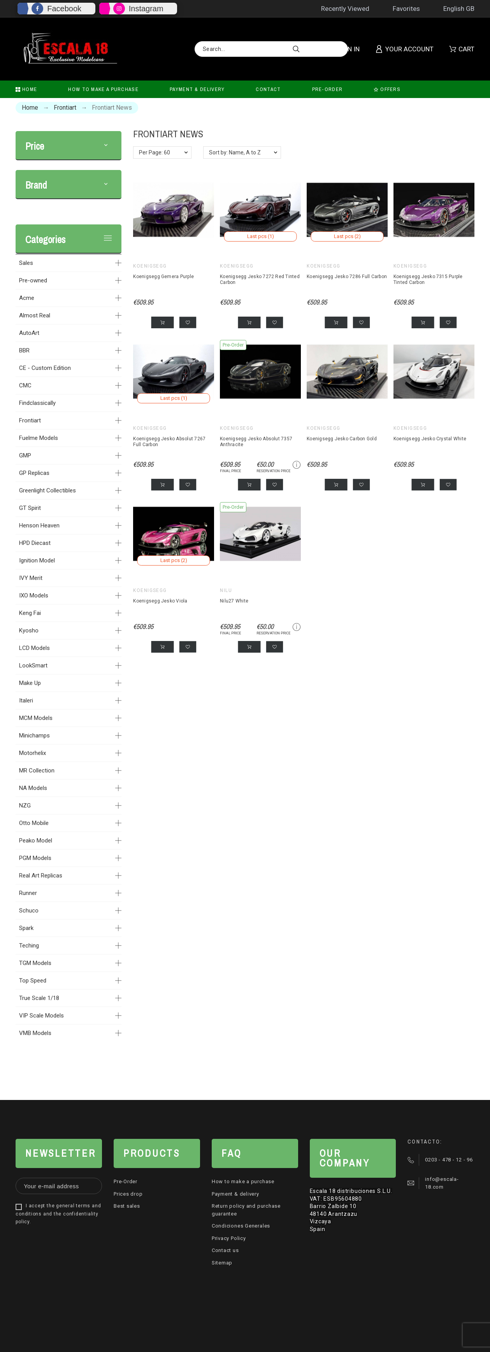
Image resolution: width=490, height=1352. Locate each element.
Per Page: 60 (154, 152)
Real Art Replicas (40, 875)
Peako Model (35, 840)
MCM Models (36, 718)
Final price (230, 471)
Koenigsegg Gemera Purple (163, 276)
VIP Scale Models (41, 1015)
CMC (25, 385)
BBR (24, 350)
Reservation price (273, 471)
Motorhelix (32, 753)
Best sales (127, 1206)
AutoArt (29, 332)
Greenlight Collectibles (47, 490)
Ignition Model (37, 560)
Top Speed (32, 980)
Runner (28, 893)
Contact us (225, 1250)
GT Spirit (30, 507)
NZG (25, 805)
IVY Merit (30, 577)
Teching (29, 945)
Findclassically (37, 402)
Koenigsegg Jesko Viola (160, 601)
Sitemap (222, 1263)
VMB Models (35, 1033)
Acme (26, 297)
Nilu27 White (234, 601)
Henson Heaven (39, 525)
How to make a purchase (243, 1181)
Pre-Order (125, 1181)
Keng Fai (30, 612)
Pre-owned (33, 280)
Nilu (226, 590)
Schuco (29, 910)
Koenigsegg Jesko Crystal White (429, 438)
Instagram (146, 8)
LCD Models (34, 647)
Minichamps (34, 735)
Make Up (30, 683)
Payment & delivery (235, 1194)
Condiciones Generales (241, 1226)
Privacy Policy (229, 1238)
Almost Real (34, 315)
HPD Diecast (35, 542)
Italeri (26, 700)
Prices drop (128, 1194)
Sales (26, 262)
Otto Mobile (34, 823)
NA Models (33, 788)
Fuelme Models (38, 437)
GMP (25, 455)
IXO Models (33, 595)
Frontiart (30, 420)
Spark (26, 928)
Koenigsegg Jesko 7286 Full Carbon (347, 276)
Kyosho (29, 630)
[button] (106, 146)
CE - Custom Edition (45, 367)
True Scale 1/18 (39, 998)
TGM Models (35, 963)
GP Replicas (34, 472)
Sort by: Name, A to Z (235, 152)
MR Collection (36, 770)
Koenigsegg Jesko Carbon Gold (342, 438)
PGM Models (35, 858)
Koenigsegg (150, 266)
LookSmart (33, 665)
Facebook (64, 8)
